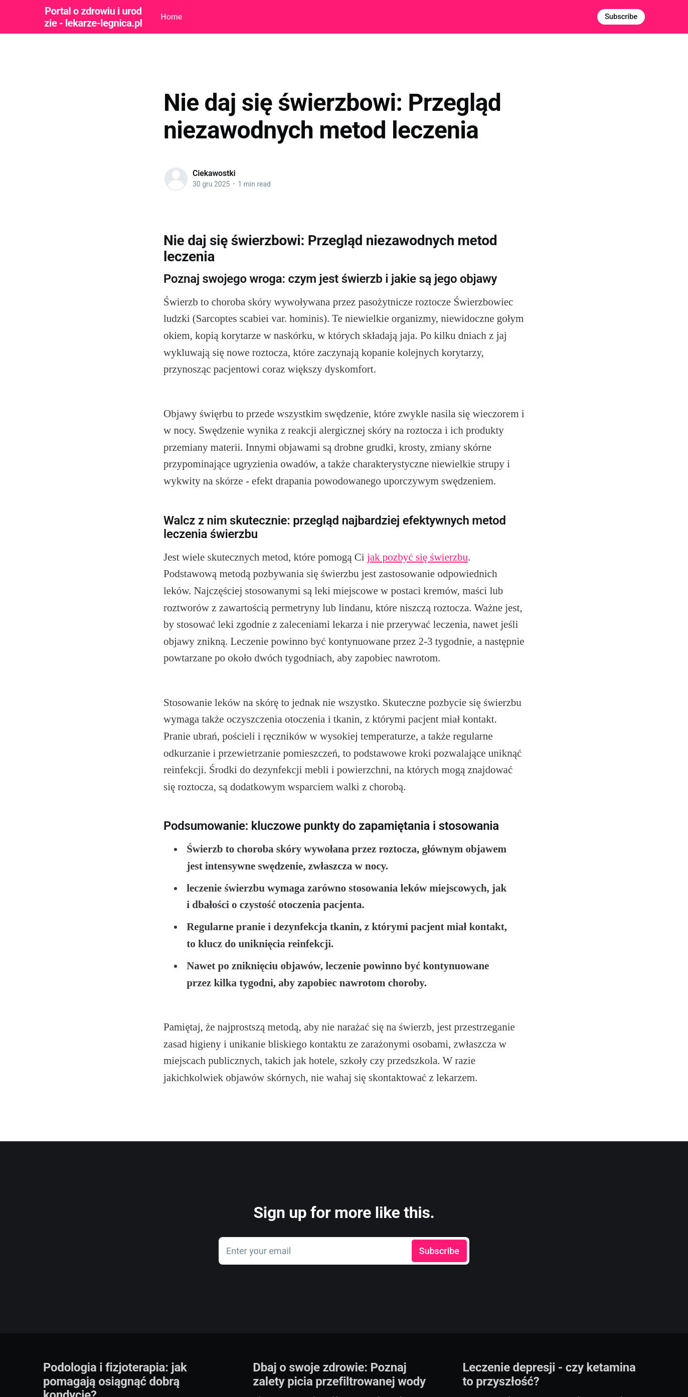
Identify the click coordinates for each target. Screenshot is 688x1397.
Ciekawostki (214, 173)
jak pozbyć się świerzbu (417, 557)
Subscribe (621, 16)
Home (171, 17)
